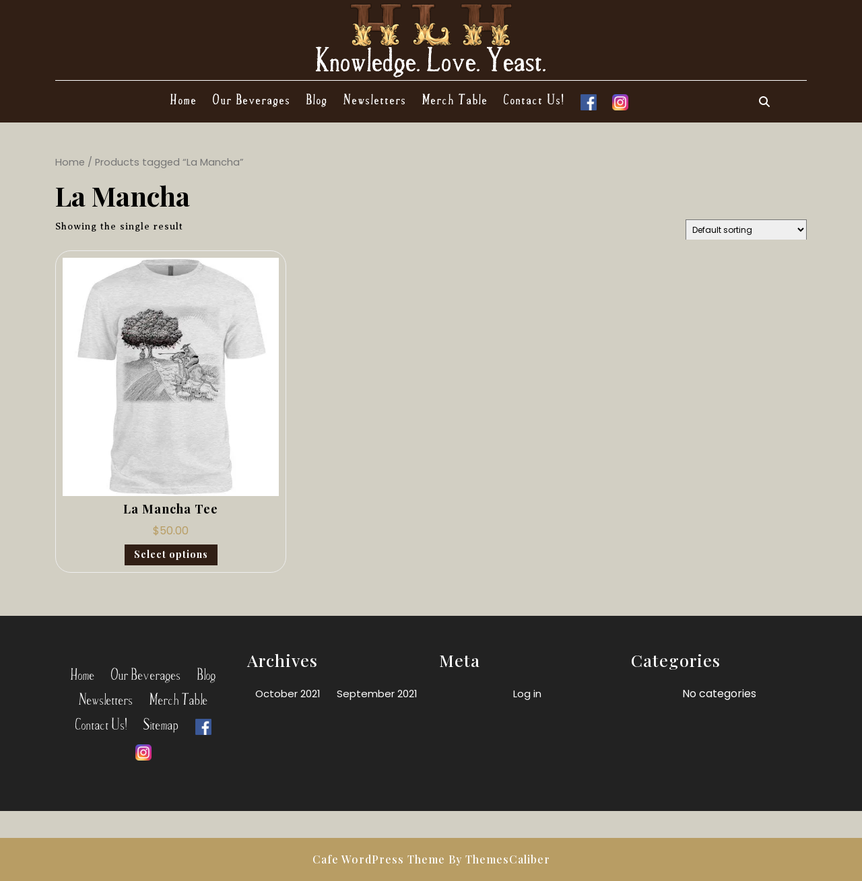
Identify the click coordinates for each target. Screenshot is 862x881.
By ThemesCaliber (499, 859)
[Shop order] (746, 229)
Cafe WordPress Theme (378, 859)
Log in (527, 693)
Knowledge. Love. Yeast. (431, 58)
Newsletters (375, 99)
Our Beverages (252, 99)
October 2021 (288, 693)
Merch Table (455, 99)
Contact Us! (534, 99)
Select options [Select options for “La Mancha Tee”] (171, 554)
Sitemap (161, 723)
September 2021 (377, 693)
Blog (317, 99)
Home (183, 99)
